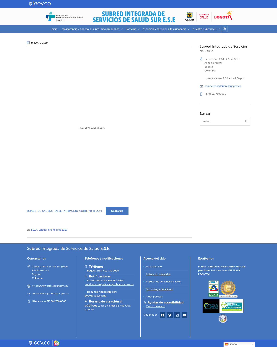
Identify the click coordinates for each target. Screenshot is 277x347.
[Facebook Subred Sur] (162, 316)
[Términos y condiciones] (159, 289)
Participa (133, 29)
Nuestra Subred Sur (206, 29)
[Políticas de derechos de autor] (163, 282)
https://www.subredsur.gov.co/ (50, 286)
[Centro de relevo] (155, 306)
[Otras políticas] (154, 297)
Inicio (54, 29)
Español (231, 344)
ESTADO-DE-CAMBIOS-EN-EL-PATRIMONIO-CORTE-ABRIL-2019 (64, 211)
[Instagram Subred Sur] (177, 316)
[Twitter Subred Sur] (169, 316)
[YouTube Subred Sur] (184, 316)
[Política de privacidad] (158, 274)
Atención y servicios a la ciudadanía (166, 29)
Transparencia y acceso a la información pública (91, 29)
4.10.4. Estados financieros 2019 (48, 230)
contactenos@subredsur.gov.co (222, 86)
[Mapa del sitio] (154, 267)
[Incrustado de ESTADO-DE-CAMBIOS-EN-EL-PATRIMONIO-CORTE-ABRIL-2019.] (92, 128)
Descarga (117, 211)
